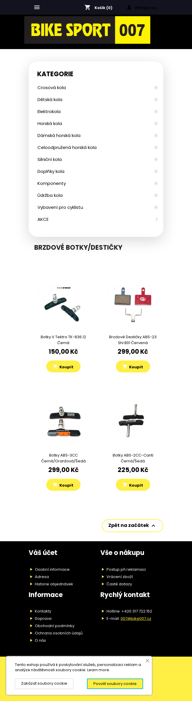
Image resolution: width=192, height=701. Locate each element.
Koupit (63, 367)
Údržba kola (50, 195)
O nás (40, 640)
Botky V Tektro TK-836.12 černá (63, 340)
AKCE (43, 219)
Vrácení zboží (120, 576)
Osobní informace (52, 569)
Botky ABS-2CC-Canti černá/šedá (133, 458)
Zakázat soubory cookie (44, 683)
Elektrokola (49, 111)
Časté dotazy (119, 584)
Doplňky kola (50, 171)
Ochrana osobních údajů (59, 633)
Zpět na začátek (132, 526)
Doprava (43, 618)
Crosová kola (51, 87)
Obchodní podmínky (54, 626)
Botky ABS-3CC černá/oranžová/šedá (63, 458)
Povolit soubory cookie (115, 683)
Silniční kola (49, 159)
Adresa (42, 576)
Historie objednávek (54, 584)
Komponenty (51, 183)
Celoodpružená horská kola (67, 147)
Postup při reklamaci (126, 569)
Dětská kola (49, 99)
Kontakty (43, 611)
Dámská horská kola (58, 135)
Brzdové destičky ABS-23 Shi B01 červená (133, 340)
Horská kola (49, 123)
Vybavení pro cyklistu (60, 207)
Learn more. (98, 670)
